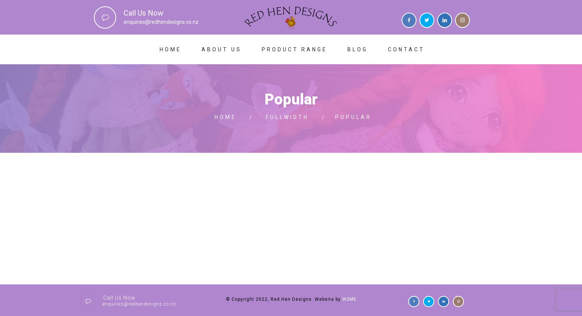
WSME (349, 299)
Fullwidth (287, 117)
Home (171, 49)
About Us (222, 49)
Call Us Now (143, 13)
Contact (406, 49)
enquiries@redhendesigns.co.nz (161, 22)
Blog (357, 49)
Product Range (294, 49)
